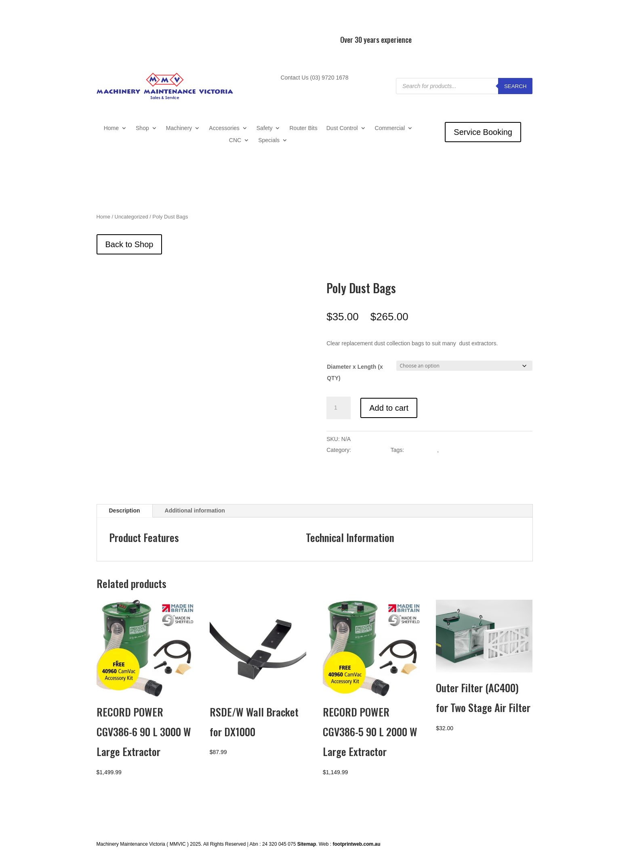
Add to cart (388, 407)
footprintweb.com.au (356, 844)
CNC (235, 140)
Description (124, 510)
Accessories (224, 128)
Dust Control (342, 128)
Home (111, 128)
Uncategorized (131, 217)
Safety (265, 128)
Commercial (390, 128)
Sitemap (306, 844)
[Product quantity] (338, 408)
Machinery (179, 128)
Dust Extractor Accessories (474, 450)
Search (515, 86)
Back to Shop (129, 244)
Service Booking (483, 132)
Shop (142, 128)
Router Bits (303, 128)
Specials (269, 140)
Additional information (195, 510)
